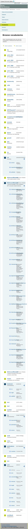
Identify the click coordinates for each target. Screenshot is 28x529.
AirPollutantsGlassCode (13, 194)
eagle (12, 392)
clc (12, 389)
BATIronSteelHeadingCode (13, 253)
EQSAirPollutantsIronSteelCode (13, 283)
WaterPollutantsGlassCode (13, 355)
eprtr (8, 104)
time (12, 497)
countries (13, 451)
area (12, 473)
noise (8, 441)
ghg (8, 141)
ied (8, 157)
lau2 (8, 406)
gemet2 (9, 138)
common (9, 89)
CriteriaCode (13, 264)
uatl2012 (13, 396)
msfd (8, 435)
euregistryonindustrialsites (11, 117)
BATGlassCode (13, 234)
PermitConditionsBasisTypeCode (13, 323)
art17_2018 (10, 76)
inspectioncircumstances (13, 167)
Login (17, 3)
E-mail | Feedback (6, 524)
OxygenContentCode (13, 319)
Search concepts (19, 45)
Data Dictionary (12, 9)
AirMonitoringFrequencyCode (13, 189)
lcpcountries (13, 420)
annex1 (12, 162)
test (8, 461)
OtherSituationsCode (13, 312)
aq (8, 49)
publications (10, 446)
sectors (13, 430)
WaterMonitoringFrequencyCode (13, 349)
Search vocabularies (8, 45)
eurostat (9, 122)
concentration (13, 476)
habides (9, 147)
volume (13, 505)
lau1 (8, 402)
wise (8, 510)
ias (8, 152)
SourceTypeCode (13, 340)
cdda (8, 85)
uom (8, 465)
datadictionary (11, 94)
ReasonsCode (13, 328)
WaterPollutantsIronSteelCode (13, 362)
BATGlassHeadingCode (13, 240)
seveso (9, 455)
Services (4, 27)
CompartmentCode (13, 259)
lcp (8, 415)
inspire (9, 378)
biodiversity (10, 81)
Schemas (4, 22)
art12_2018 (10, 60)
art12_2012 (10, 55)
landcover (10, 384)
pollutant (13, 172)
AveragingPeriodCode (13, 212)
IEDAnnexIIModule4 (11, 372)
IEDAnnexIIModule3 (11, 183)
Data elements (5, 19)
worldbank (10, 515)
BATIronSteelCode (13, 247)
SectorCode (13, 336)
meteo (12, 489)
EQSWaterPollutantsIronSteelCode (13, 304)
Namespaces (5, 29)
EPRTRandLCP (11, 110)
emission (13, 481)
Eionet (7, 9)
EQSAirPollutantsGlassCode (13, 275)
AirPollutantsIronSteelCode (13, 203)
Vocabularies (5, 24)
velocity (13, 501)
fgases (9, 132)
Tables (3, 17)
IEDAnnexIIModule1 (11, 177)
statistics (13, 493)
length (12, 485)
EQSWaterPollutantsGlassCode (13, 295)
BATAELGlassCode (13, 216)
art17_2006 (10, 65)
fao (8, 127)
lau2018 (9, 410)
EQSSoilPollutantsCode (13, 290)
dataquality (10, 99)
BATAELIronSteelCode (13, 225)
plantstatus (13, 424)
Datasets (4, 14)
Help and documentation (7, 12)
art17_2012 (10, 71)
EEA (8, 1)
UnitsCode (13, 343)
